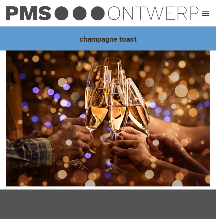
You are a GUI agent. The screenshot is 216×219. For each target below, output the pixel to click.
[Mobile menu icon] (205, 13)
